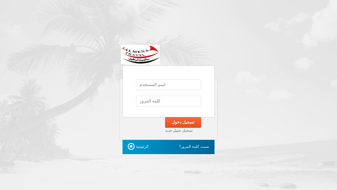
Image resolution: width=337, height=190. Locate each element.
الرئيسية (142, 146)
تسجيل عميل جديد (179, 130)
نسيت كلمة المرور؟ (194, 146)
